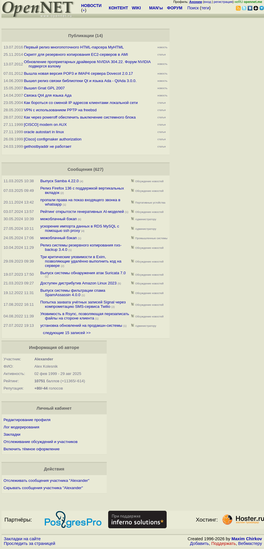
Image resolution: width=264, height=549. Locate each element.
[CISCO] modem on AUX (45, 124)
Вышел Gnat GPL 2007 (44, 88)
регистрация (223, 2)
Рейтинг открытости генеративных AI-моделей (82, 211)
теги (205, 8)
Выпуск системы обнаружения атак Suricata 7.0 (83, 273)
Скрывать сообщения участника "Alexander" (43, 488)
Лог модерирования (21, 427)
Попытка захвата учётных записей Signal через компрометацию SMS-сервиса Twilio (83, 304)
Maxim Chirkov (247, 538)
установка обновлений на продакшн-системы (81, 325)
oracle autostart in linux (44, 132)
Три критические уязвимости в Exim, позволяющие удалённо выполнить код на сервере (80, 261)
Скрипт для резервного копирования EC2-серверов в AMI (76, 54)
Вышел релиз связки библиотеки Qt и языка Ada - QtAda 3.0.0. (80, 81)
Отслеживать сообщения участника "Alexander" (46, 480)
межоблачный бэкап (58, 219)
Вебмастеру (250, 543)
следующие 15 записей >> (67, 333)
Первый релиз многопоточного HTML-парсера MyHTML (74, 47)
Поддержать (223, 543)
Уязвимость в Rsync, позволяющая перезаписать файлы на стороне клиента (84, 316)
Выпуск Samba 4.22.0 (60, 181)
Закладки (12, 434)
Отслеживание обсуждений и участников (40, 441)
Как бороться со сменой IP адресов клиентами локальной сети (81, 102)
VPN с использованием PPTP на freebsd (60, 110)
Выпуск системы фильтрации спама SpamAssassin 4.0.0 (72, 292)
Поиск (193, 8)
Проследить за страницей (29, 543)
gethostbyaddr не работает (48, 146)
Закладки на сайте (22, 538)
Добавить (199, 543)
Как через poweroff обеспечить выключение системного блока (80, 117)
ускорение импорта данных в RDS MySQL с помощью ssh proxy (79, 228)
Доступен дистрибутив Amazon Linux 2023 (78, 283)
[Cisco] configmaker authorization (53, 139)
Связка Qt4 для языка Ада (48, 95)
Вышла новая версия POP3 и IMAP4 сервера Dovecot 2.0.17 (78, 73)
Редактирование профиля (27, 420)
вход (207, 2)
